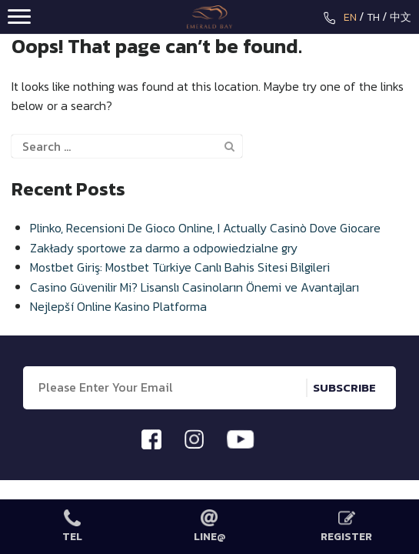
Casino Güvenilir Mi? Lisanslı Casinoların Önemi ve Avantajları (194, 287)
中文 (400, 17)
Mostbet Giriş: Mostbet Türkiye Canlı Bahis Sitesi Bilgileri (180, 267)
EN (350, 17)
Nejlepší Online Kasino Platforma (118, 306)
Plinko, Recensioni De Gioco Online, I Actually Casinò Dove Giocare (205, 228)
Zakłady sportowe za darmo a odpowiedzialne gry (164, 248)
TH (373, 17)
